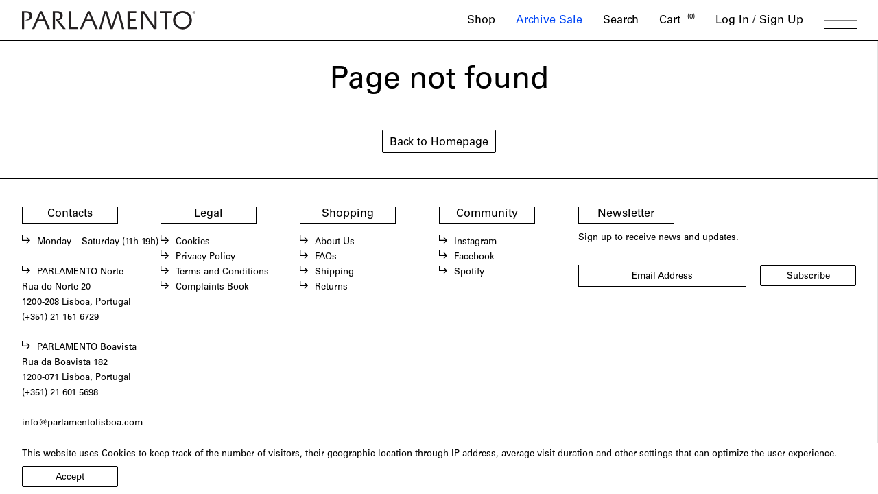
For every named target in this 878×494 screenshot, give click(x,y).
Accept (70, 477)
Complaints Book (212, 287)
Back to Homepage (439, 142)
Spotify (469, 272)
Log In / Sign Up (759, 20)
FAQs (326, 257)
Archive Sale (549, 20)
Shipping (334, 272)
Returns (331, 287)
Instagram (475, 242)
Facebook (474, 257)
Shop (481, 20)
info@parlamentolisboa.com (82, 423)
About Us (335, 242)
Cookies (193, 242)
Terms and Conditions (222, 272)
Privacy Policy (205, 257)
